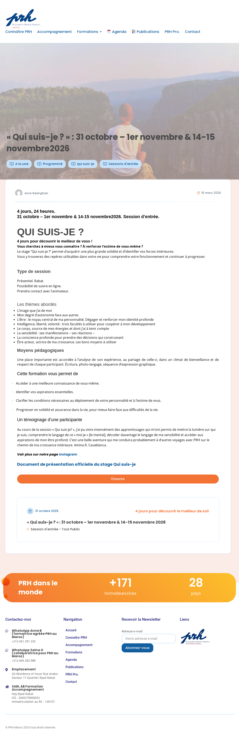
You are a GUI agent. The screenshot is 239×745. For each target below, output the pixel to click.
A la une (21, 164)
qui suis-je (85, 164)
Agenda (116, 31)
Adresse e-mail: (149, 636)
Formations (87, 31)
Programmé (52, 164)
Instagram (68, 454)
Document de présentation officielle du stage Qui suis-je (76, 464)
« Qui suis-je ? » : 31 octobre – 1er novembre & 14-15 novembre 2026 (96, 522)
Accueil (71, 630)
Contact (192, 31)
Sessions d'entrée (123, 164)
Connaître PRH (18, 31)
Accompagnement (54, 31)
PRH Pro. (172, 31)
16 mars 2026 (211, 193)
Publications (145, 31)
